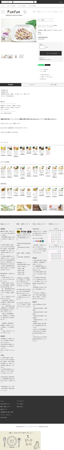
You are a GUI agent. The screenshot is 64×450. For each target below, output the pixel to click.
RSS (2, 417)
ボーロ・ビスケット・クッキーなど (47, 21)
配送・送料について (5, 406)
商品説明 (10, 84)
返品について (42, 57)
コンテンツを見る (31, 5)
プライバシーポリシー (6, 414)
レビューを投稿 (42, 71)
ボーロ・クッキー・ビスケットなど (47, 18)
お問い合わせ (20, 406)
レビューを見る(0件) (43, 69)
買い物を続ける (42, 79)
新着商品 (55, 25)
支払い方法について (5, 403)
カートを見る (20, 403)
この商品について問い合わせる (45, 76)
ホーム (3, 5)
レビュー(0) (53, 84)
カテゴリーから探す (10, 5)
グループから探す (20, 5)
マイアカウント (20, 401)
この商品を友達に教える (44, 74)
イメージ (32, 84)
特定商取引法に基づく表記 (44, 59)
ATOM (5, 417)
